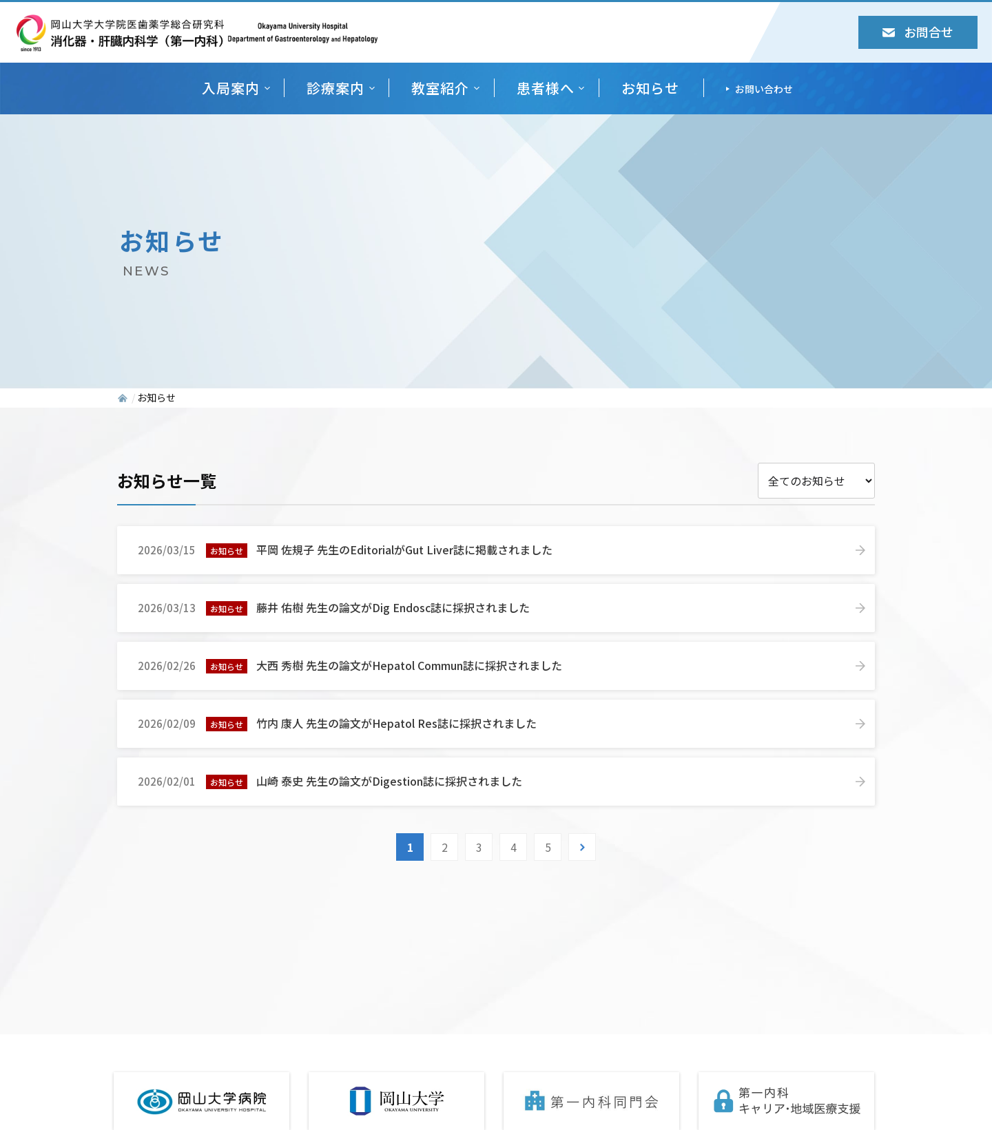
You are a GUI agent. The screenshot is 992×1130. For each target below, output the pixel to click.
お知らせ (650, 88)
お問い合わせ (764, 89)
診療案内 (335, 88)
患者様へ (546, 88)
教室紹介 (440, 88)
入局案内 (231, 88)
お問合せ (917, 32)
